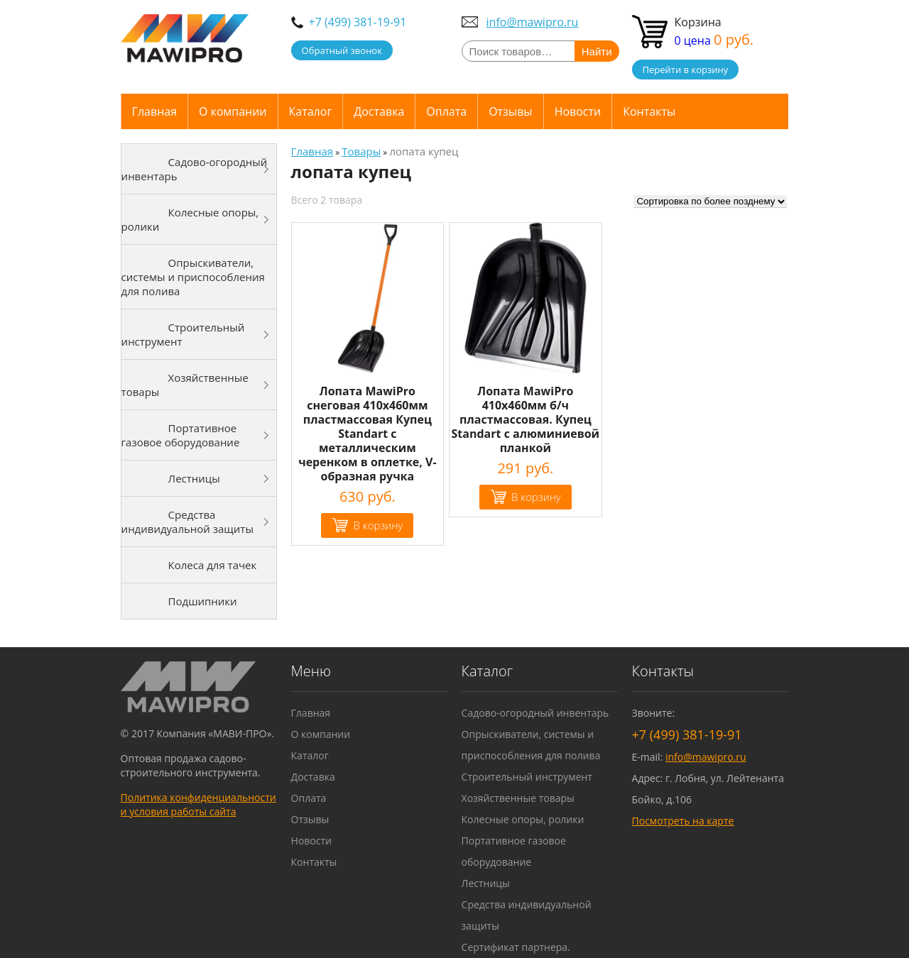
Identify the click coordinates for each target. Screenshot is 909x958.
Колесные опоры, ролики (190, 219)
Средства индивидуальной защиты (187, 521)
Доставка (379, 111)
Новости (578, 111)
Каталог (310, 111)
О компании (233, 111)
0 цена (714, 40)
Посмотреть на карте (683, 820)
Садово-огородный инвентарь (194, 169)
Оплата (446, 111)
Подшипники (202, 601)
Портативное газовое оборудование (180, 435)
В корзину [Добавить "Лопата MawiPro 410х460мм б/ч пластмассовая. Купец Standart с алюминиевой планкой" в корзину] (536, 497)
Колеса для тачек (212, 565)
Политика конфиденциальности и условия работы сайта (198, 804)
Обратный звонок (342, 50)
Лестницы (194, 478)
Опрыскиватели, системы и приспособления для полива (193, 276)
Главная (154, 111)
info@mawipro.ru (532, 22)
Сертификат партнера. (516, 947)
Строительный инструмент (183, 334)
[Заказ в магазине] (710, 201)
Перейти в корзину (686, 69)
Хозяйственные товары (185, 384)
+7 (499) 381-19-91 (358, 22)
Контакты (649, 111)
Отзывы (510, 111)
